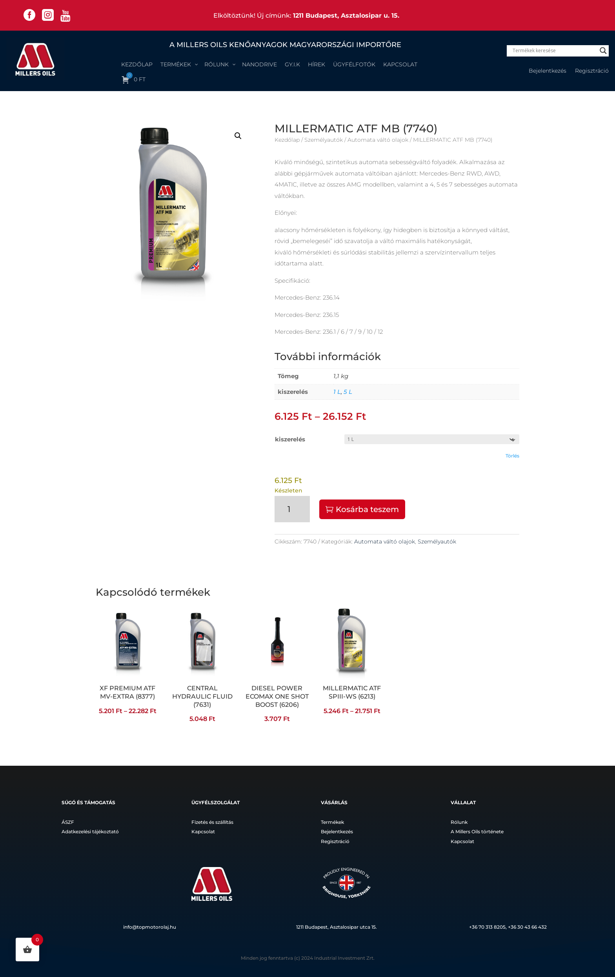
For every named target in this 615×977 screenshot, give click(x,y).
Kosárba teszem (367, 509)
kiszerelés (290, 439)
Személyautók (323, 140)
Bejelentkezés (547, 71)
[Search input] (554, 50)
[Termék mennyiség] (292, 509)
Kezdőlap (287, 140)
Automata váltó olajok (378, 140)
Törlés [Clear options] (512, 456)
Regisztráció (592, 71)
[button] (238, 136)
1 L (337, 391)
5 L (348, 391)
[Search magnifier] (603, 50)
